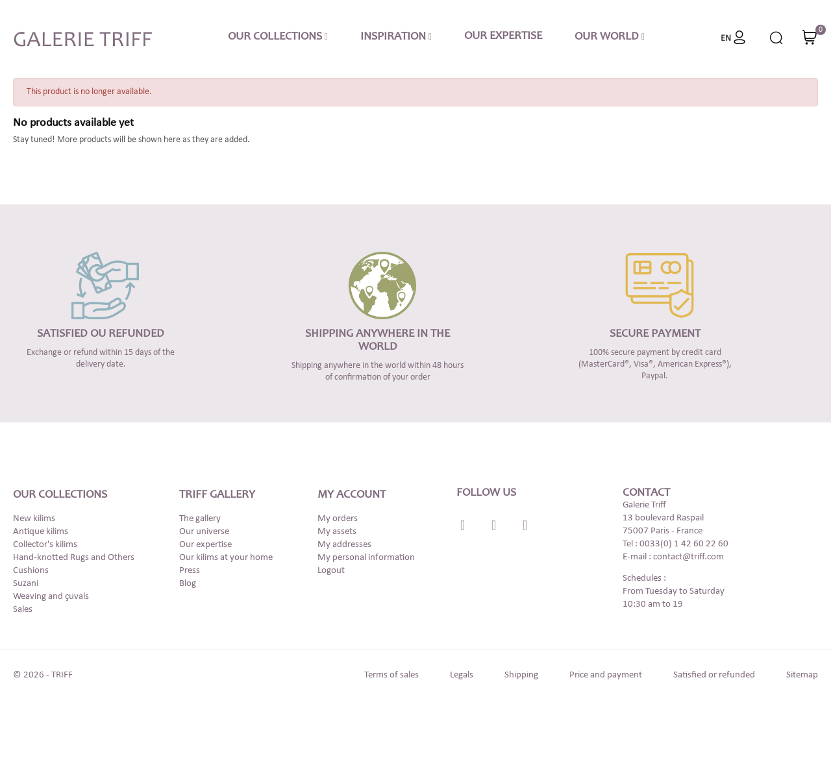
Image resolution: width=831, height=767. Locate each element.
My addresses (344, 545)
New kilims (34, 519)
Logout (331, 571)
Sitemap (802, 675)
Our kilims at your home (226, 558)
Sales (22, 610)
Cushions (31, 571)
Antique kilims (40, 532)
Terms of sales (391, 675)
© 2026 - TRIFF (43, 675)
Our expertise (205, 545)
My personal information (366, 558)
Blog (187, 584)
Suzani (25, 584)
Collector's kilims (45, 545)
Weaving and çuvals (51, 597)
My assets (336, 532)
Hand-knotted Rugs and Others (73, 558)
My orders (337, 519)
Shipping (521, 675)
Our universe (204, 532)
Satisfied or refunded (714, 675)
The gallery (200, 519)
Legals (461, 675)
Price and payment (605, 675)
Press (189, 571)
